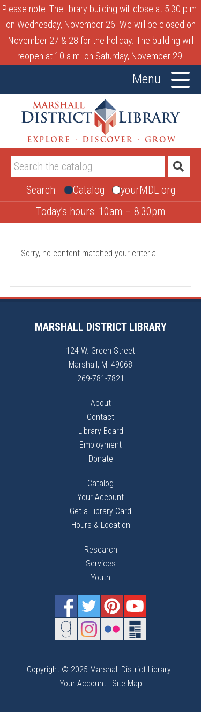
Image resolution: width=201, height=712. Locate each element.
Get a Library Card (100, 511)
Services (101, 563)
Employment (100, 445)
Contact (100, 417)
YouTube (135, 606)
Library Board (100, 431)
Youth (100, 577)
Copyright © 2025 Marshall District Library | (101, 669)
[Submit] (179, 166)
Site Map (127, 683)
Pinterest (112, 606)
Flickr (112, 629)
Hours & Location (100, 525)
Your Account (100, 497)
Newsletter (135, 629)
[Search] (88, 166)
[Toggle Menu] (180, 80)
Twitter (89, 606)
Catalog (100, 483)
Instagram (89, 629)
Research (100, 550)
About (101, 403)
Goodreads (66, 629)
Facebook (66, 606)
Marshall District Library (100, 121)
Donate (100, 459)
